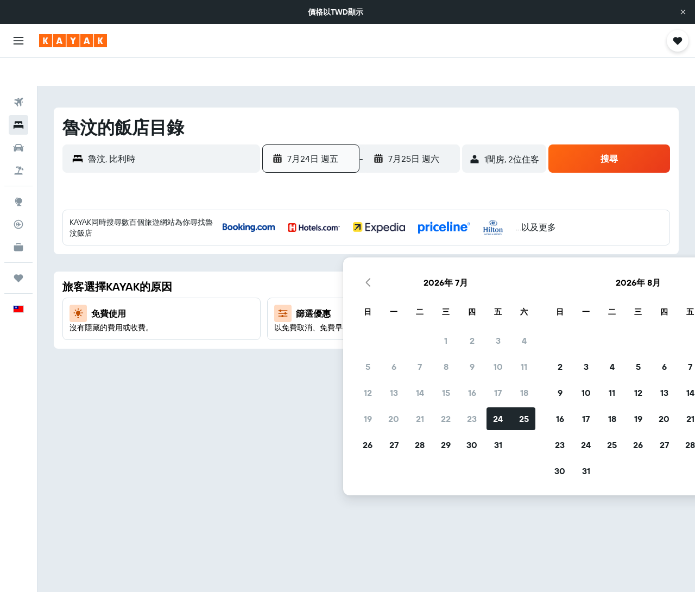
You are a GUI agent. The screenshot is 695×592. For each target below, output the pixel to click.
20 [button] (312, 310)
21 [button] (339, 310)
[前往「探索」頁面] (18, 173)
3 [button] (417, 231)
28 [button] (339, 336)
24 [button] (417, 310)
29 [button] (365, 336)
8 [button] (365, 258)
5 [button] (287, 258)
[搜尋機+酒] (18, 142)
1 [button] (365, 231)
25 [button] (443, 310)
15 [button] (365, 284)
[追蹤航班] (18, 196)
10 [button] (417, 258)
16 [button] (391, 284)
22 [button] (365, 310)
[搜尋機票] (18, 74)
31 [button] (417, 336)
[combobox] (171, 130)
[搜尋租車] (18, 119)
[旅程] (18, 250)
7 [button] (339, 258)
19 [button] (287, 310)
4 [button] (443, 231)
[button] (683, 12)
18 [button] (443, 284)
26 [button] (287, 336)
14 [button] (339, 284)
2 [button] (391, 231)
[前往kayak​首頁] (73, 40)
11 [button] (443, 258)
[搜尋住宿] (18, 97)
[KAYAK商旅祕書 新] (18, 219)
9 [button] (391, 258)
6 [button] (313, 258)
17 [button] (417, 284)
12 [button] (287, 284)
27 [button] (313, 336)
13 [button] (313, 284)
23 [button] (391, 310)
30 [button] (391, 336)
